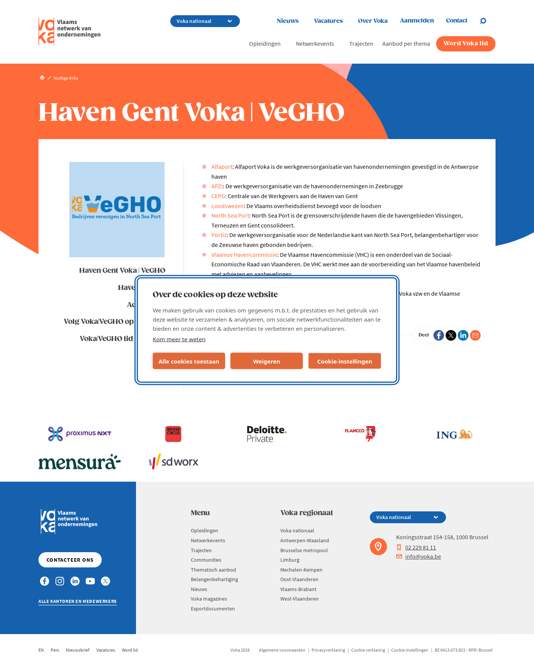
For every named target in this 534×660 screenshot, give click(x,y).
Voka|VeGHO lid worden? (122, 339)
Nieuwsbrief (78, 650)
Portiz (219, 235)
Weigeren (266, 361)
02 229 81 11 (416, 547)
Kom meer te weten (179, 339)
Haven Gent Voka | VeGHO (122, 271)
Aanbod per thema (406, 43)
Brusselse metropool (304, 550)
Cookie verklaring (368, 650)
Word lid (130, 650)
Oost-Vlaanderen (299, 579)
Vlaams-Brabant (298, 589)
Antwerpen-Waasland (304, 540)
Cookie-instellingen (345, 361)
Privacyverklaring (328, 650)
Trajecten (361, 43)
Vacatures (328, 21)
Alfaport (221, 166)
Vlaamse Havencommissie (244, 254)
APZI (217, 186)
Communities (206, 559)
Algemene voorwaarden (282, 650)
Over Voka (373, 21)
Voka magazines (209, 598)
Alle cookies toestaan (188, 361)
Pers (55, 650)
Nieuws (288, 21)
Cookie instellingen (409, 650)
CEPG (218, 196)
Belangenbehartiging (214, 579)
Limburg (289, 559)
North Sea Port (230, 215)
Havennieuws (141, 288)
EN (41, 650)
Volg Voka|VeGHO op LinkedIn (114, 322)
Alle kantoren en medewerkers (77, 601)
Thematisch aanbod (213, 569)
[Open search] (488, 21)
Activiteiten (146, 305)
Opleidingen (265, 43)
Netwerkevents (315, 43)
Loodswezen (227, 206)
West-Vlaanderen (299, 598)
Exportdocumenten (213, 608)
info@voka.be (418, 556)
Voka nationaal (297, 530)
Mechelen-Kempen (301, 569)
